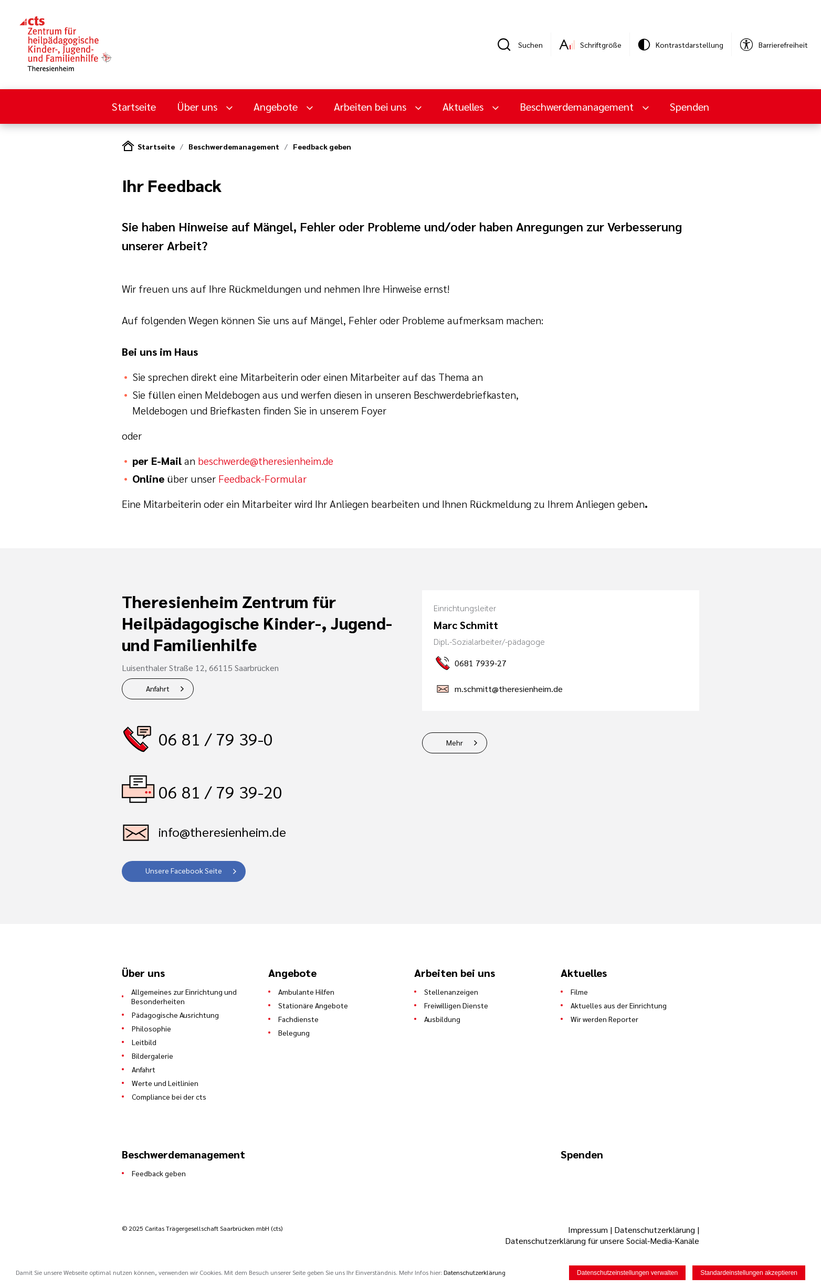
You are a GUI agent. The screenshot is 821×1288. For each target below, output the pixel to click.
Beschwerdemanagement (578, 106)
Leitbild (144, 1042)
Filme (579, 991)
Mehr (454, 742)
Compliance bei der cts (169, 1096)
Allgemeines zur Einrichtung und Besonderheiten (184, 996)
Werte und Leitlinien (165, 1083)
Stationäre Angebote (313, 1005)
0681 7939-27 (481, 662)
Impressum (589, 1229)
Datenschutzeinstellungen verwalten (627, 1274)
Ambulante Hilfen (306, 991)
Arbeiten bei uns (371, 106)
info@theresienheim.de (222, 831)
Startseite (134, 106)
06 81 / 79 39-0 (216, 738)
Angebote (277, 106)
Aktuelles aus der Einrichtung (619, 1005)
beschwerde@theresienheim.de (265, 460)
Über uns (198, 106)
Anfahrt (158, 688)
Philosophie (151, 1028)
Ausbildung (442, 1019)
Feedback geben (322, 146)
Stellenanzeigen (451, 991)
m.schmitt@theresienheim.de (509, 688)
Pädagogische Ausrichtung (175, 1014)
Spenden (689, 106)
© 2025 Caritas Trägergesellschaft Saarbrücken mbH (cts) (202, 1228)
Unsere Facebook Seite (183, 870)
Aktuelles (464, 106)
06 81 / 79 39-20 (220, 791)
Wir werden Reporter (604, 1019)
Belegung (294, 1032)
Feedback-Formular (262, 478)
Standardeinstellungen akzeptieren (748, 1274)
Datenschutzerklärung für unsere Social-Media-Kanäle (602, 1240)
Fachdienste (298, 1019)
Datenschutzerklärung (654, 1229)
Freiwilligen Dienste (456, 1005)
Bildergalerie (152, 1055)
